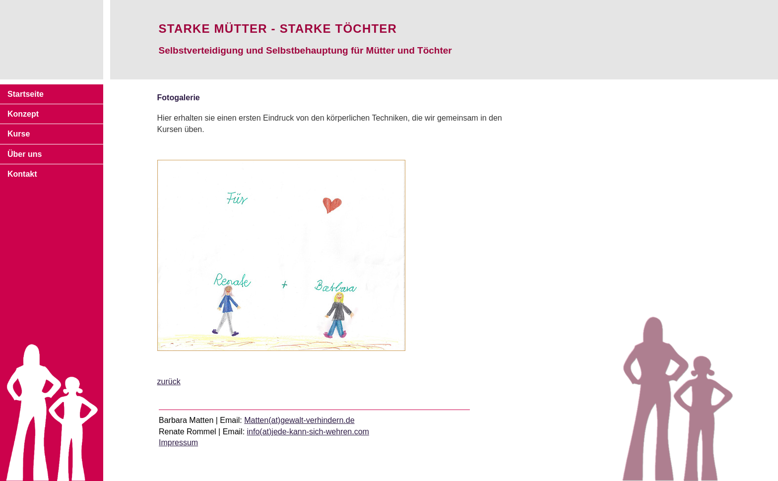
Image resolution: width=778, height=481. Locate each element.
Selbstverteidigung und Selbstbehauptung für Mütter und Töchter (305, 50)
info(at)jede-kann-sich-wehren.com (308, 431)
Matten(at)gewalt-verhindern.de (299, 420)
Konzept (23, 114)
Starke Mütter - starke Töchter (278, 28)
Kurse (18, 134)
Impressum (178, 442)
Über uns (24, 154)
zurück (169, 381)
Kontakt (22, 174)
